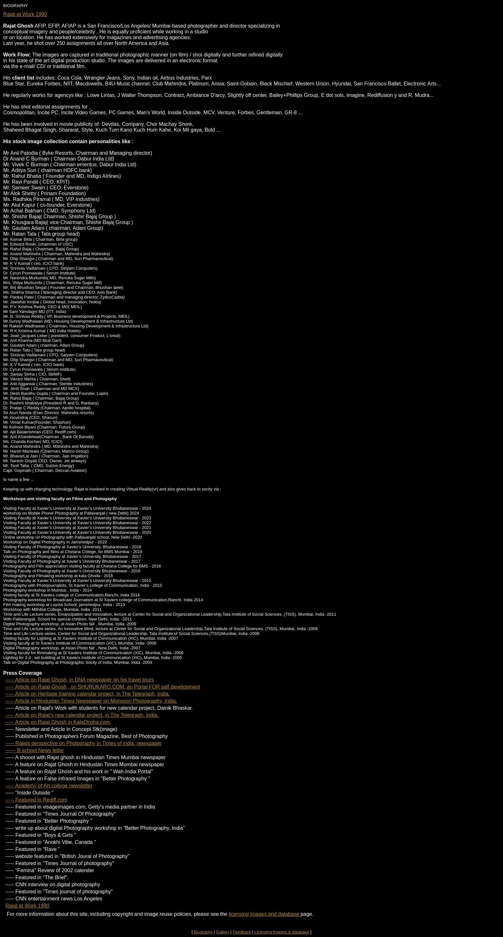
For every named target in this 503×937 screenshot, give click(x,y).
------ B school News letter (34, 750)
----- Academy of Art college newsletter (48, 785)
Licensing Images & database (281, 932)
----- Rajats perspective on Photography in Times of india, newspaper (83, 743)
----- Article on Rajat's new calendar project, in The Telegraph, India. (81, 715)
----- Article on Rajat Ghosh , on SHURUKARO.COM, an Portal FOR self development (102, 687)
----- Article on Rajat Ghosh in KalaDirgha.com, (58, 722)
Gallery (222, 932)
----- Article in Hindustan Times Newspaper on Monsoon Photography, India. (91, 701)
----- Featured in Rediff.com (36, 800)
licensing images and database (265, 914)
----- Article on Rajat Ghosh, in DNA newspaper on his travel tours (79, 679)
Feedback (242, 932)
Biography (203, 932)
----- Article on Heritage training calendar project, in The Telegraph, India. (87, 694)
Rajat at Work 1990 (25, 14)
